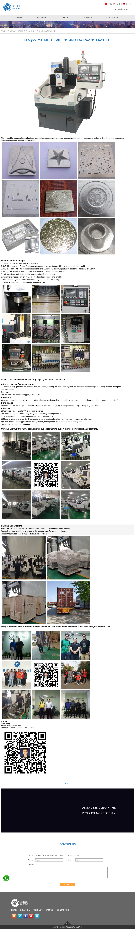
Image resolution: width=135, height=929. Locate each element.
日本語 (129, 4)
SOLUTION (25, 910)
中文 (110, 4)
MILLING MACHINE (26, 31)
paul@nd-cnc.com (121, 9)
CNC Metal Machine (45, 31)
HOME (2, 31)
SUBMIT (67, 884)
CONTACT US (67, 783)
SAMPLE (49, 910)
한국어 (119, 4)
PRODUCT (11, 31)
